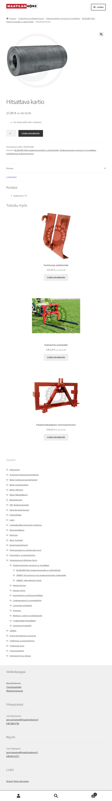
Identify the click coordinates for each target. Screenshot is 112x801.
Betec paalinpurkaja (19, 485)
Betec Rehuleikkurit (19, 494)
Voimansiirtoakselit (22, 625)
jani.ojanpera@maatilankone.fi (22, 752)
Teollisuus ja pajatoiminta (22, 640)
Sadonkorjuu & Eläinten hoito (31, 18)
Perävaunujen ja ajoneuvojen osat (25, 550)
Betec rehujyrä (16, 489)
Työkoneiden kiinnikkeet (24, 620)
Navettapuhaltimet (19, 545)
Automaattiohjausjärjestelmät (24, 474)
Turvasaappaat (17, 650)
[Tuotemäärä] (11, 133)
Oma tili (18, 796)
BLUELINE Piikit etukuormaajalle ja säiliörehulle (36, 150)
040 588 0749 (12, 723)
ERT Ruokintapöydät (19, 505)
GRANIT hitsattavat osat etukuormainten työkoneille (41, 575)
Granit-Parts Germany (17, 781)
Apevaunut (15, 469)
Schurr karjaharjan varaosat (23, 635)
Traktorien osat (17, 645)
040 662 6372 (12, 756)
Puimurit (17, 610)
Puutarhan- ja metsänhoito (22, 555)
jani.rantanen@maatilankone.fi (22, 719)
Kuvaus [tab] (9, 168)
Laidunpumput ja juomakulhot (27, 600)
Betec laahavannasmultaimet (23, 479)
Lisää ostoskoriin (31, 133)
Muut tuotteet (16, 540)
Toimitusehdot (14, 687)
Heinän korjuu (19, 585)
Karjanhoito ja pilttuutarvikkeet (28, 595)
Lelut (12, 520)
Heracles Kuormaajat (19, 510)
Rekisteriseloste (14, 690)
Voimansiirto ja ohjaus (20, 655)
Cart (86, 793)
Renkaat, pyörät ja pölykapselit (27, 615)
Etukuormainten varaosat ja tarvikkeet (63, 18)
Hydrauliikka (15, 515)
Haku (56, 796)
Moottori (14, 535)
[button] (101, 34)
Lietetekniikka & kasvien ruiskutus (26, 525)
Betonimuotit (16, 500)
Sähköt (13, 630)
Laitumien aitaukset (22, 605)
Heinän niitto (19, 590)
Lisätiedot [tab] (11, 177)
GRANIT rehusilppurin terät (28, 580)
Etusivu (13, 18)
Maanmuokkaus (17, 530)
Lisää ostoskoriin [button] (56, 277)
